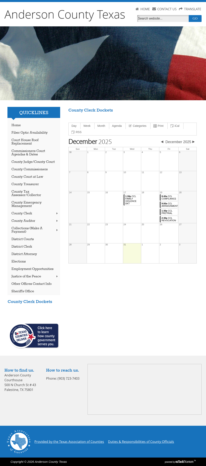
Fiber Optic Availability (29, 133)
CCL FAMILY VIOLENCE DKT (131, 200)
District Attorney (24, 254)
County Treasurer (25, 184)
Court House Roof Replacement (24, 142)
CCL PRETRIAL (167, 212)
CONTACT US (167, 9)
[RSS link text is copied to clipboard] (77, 132)
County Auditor (35, 221)
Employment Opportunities (32, 269)
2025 (90, 142)
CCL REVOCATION (169, 219)
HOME (145, 9)
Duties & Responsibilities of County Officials (141, 441)
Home (16, 125)
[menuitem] (74, 126)
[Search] (163, 18)
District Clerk (21, 247)
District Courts (22, 239)
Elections (18, 261)
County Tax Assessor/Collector (26, 193)
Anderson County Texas (64, 14)
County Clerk (35, 213)
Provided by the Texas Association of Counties (69, 441)
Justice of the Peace (35, 276)
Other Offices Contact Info (31, 284)
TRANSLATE (192, 9)
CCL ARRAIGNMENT (170, 204)
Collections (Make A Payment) (35, 230)
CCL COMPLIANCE (169, 197)
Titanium (184, 461)
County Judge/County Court (33, 162)
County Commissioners (29, 169)
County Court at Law (27, 177)
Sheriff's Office (22, 291)
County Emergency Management (26, 204)
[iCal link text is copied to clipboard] (175, 126)
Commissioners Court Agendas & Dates (28, 153)
